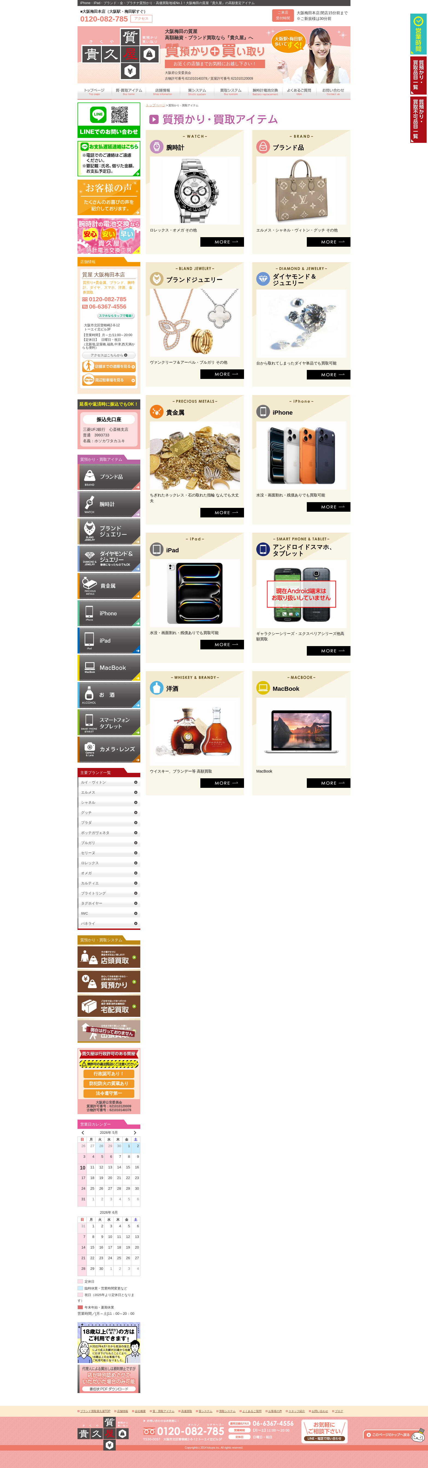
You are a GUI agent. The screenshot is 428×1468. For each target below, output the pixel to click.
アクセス (141, 18)
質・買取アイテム (163, 1410)
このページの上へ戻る (393, 1402)
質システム (205, 1410)
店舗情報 (122, 1410)
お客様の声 (275, 1410)
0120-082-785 (107, 298)
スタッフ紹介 (297, 1410)
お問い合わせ (320, 1410)
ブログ (339, 1410)
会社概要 (140, 1410)
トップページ (154, 105)
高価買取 (186, 1410)
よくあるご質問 (251, 1410)
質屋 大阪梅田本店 (101, 274)
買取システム (227, 1410)
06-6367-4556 (107, 305)
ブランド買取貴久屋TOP (95, 1410)
